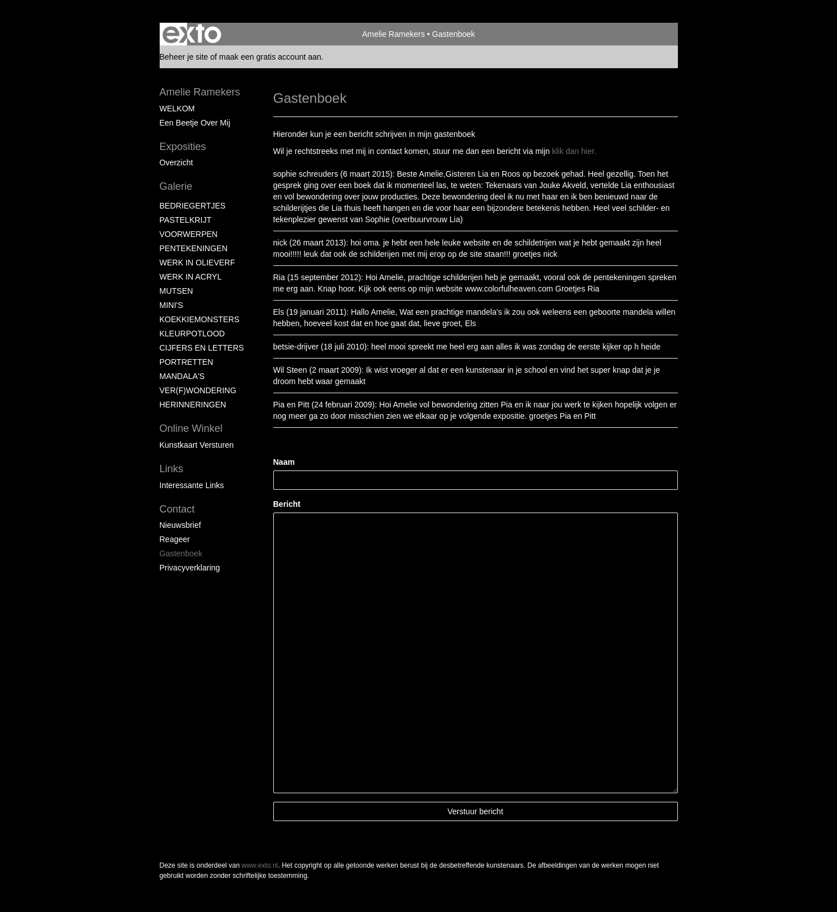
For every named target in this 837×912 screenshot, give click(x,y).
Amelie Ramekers (393, 34)
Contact (177, 509)
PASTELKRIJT (186, 219)
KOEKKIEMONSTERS (200, 319)
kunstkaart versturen (197, 444)
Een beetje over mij (195, 122)
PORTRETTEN (187, 362)
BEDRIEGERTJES (193, 205)
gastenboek (181, 553)
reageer (175, 539)
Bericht (287, 504)
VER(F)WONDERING (198, 390)
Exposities (183, 146)
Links (172, 468)
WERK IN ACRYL (191, 276)
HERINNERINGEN (193, 404)
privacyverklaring (190, 567)
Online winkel (191, 428)
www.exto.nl (259, 865)
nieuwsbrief (180, 525)
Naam (284, 462)
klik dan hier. (574, 151)
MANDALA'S (182, 376)
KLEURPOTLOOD (192, 333)
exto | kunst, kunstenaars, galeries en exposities (192, 34)
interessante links (192, 485)
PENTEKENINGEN (194, 248)
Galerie (176, 186)
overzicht (176, 162)
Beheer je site (184, 56)
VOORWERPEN (189, 234)
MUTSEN (176, 290)
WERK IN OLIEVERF (197, 262)
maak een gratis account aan (270, 56)
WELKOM (177, 108)
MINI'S (172, 305)
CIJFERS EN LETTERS (202, 347)
